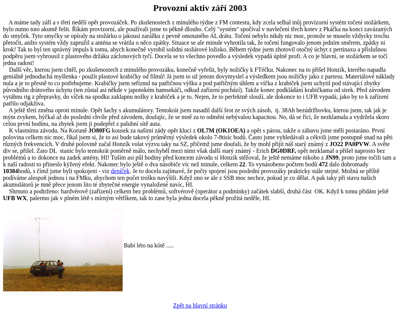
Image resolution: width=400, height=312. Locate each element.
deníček (120, 171)
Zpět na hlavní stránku (200, 305)
